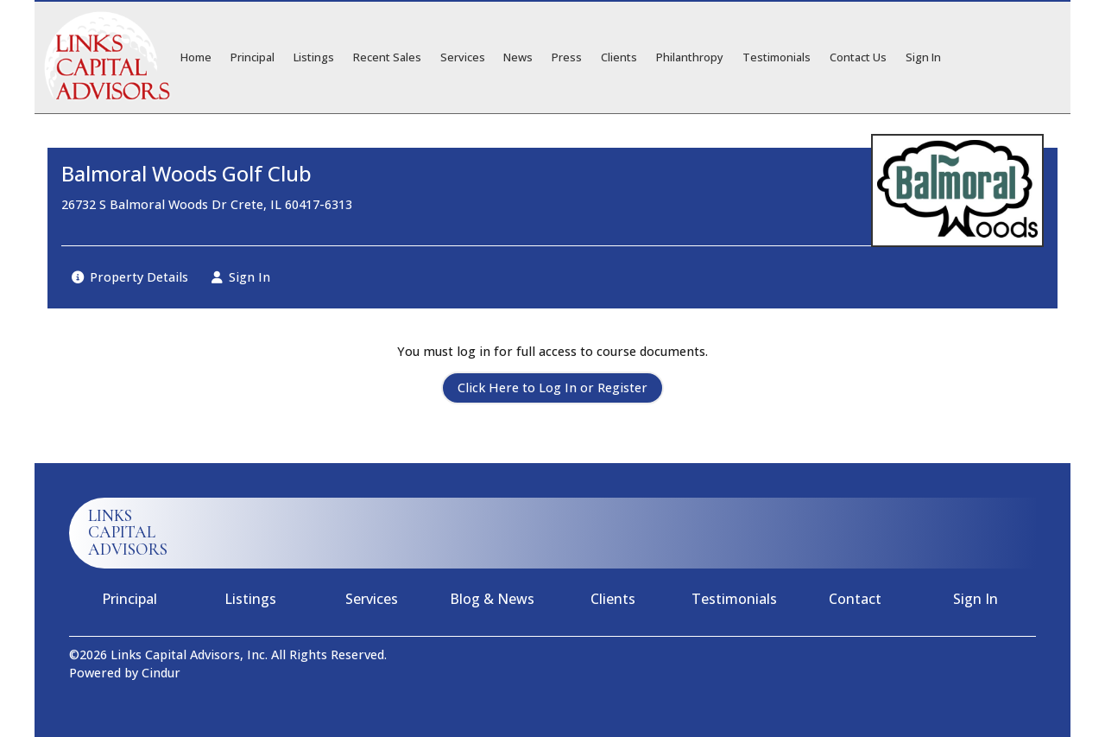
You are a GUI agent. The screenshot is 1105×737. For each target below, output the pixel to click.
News (518, 57)
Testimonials (776, 57)
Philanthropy (689, 57)
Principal (252, 57)
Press (567, 57)
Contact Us (858, 57)
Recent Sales (387, 57)
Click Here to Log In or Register (552, 387)
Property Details (130, 277)
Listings (314, 57)
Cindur (161, 672)
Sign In (923, 57)
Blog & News (492, 598)
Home (196, 57)
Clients (619, 57)
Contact (855, 598)
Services (462, 57)
